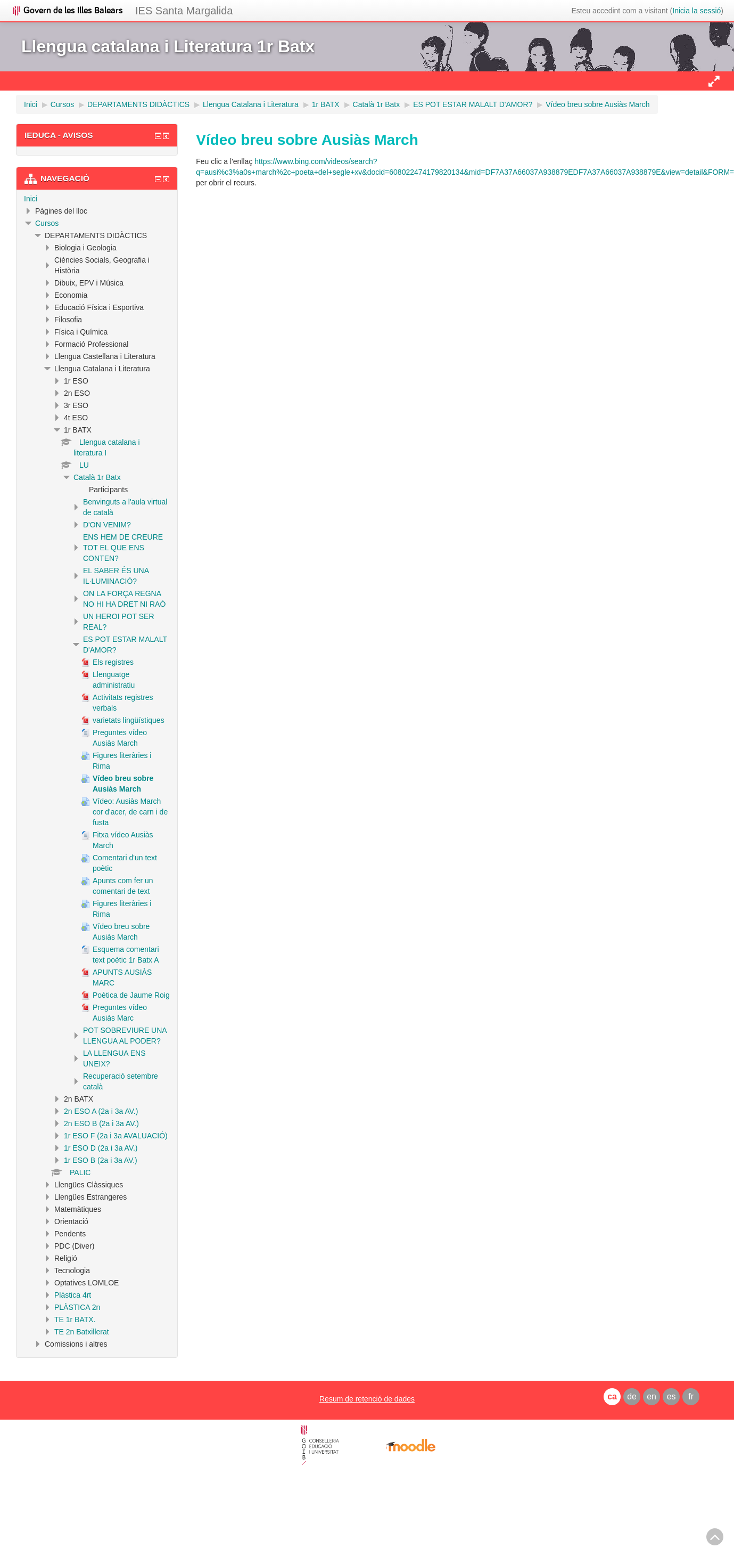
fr (691, 1396)
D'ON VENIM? (107, 524)
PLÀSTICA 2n (77, 1307)
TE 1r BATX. (75, 1319)
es (671, 1396)
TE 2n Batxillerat (81, 1331)
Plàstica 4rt (72, 1295)
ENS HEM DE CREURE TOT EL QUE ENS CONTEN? (123, 548)
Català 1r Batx (97, 477)
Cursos (47, 223)
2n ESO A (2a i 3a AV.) (101, 1111)
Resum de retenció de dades (367, 1399)
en (651, 1396)
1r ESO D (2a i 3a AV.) (101, 1148)
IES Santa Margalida (184, 11)
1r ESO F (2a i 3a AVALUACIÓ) (116, 1135)
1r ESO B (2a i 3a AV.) (100, 1160)
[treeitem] (97, 198)
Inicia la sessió (696, 10)
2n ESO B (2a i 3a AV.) (101, 1123)
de (632, 1396)
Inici (30, 198)
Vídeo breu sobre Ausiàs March (597, 104)
